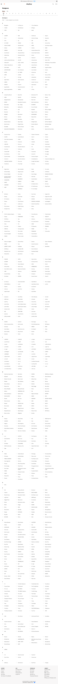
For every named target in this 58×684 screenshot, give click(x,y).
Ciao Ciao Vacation (21, 158)
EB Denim (6, 194)
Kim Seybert (33, 329)
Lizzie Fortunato (48, 339)
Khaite (19, 333)
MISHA (32, 405)
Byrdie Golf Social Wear (49, 129)
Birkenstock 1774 (34, 94)
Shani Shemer (20, 522)
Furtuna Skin (47, 231)
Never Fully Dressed (21, 425)
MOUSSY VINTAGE (48, 398)
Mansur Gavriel (7, 400)
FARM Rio (6, 228)
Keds (19, 326)
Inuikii (19, 284)
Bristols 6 (47, 99)
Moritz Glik (47, 391)
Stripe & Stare (47, 539)
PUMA (46, 476)
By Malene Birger (48, 124)
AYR (46, 82)
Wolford (46, 639)
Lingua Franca (34, 356)
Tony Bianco (47, 583)
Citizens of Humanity (35, 134)
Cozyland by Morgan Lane (49, 158)
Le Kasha (19, 349)
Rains (5, 507)
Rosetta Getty (47, 502)
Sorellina (33, 546)
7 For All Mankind (34, 25)
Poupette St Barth (34, 470)
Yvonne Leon (33, 657)
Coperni (46, 134)
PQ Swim (33, 473)
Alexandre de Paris (21, 55)
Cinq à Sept (20, 163)
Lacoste (5, 344)
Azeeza (46, 84)
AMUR (32, 45)
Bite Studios (33, 97)
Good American (21, 251)
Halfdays (6, 264)
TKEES (32, 605)
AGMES (5, 82)
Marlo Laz (20, 383)
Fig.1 (18, 219)
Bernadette (20, 119)
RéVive (19, 514)
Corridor (46, 139)
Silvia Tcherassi (21, 549)
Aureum (46, 69)
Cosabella (47, 141)
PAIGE (5, 453)
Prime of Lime (47, 456)
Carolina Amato (7, 156)
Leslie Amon (20, 366)
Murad (46, 405)
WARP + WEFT (20, 641)
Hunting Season (48, 273)
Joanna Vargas (34, 306)
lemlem (19, 358)
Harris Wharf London (8, 268)
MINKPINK (33, 398)
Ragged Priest (6, 499)
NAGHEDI (6, 421)
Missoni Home (34, 410)
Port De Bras (33, 463)
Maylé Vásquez (20, 410)
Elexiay (5, 201)
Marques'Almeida (21, 388)
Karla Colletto (6, 331)
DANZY (5, 182)
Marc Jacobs (6, 405)
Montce (46, 381)
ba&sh (5, 97)
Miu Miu (32, 413)
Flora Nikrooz (20, 233)
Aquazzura (47, 38)
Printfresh (47, 458)
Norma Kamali (47, 423)
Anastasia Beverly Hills (35, 50)
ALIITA (19, 67)
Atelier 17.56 (47, 60)
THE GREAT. (20, 588)
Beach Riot (20, 94)
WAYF (19, 644)
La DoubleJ (6, 346)
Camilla (5, 141)
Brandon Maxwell (34, 124)
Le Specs (33, 339)
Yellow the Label (21, 654)
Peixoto (5, 478)
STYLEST (46, 549)
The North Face (20, 605)
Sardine (5, 549)
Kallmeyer (6, 326)
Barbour (5, 116)
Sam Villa (6, 544)
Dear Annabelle (20, 169)
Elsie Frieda (20, 196)
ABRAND (6, 50)
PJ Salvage (33, 453)
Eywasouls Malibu (48, 203)
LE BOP (19, 341)
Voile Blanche (47, 621)
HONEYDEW (33, 271)
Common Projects (34, 156)
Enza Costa (33, 194)
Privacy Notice (25, 682)
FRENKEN (47, 226)
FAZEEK (5, 236)
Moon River (47, 388)
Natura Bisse (20, 418)
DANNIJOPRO (6, 179)
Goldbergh (20, 246)
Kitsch (32, 333)
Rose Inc (46, 499)
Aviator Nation (47, 77)
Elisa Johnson (6, 206)
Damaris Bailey (7, 171)
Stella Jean (33, 578)
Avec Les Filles (47, 74)
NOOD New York (48, 418)
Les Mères (20, 368)
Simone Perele (20, 554)
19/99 (5, 30)
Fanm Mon (6, 226)
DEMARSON (20, 178)
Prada (32, 475)
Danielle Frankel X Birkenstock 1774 (7, 177)
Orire (32, 448)
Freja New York (47, 223)
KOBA (46, 326)
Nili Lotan (33, 423)
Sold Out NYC (33, 529)
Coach (32, 149)
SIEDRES (19, 541)
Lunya (46, 358)
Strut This (47, 541)
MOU (46, 396)
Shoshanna (20, 532)
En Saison (20, 208)
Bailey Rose (6, 107)
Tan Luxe (6, 588)
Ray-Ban (5, 514)
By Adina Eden (47, 119)
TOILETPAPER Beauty (35, 608)
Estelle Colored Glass (35, 203)
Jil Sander (33, 299)
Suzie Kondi (47, 568)
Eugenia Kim (47, 194)
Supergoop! (47, 561)
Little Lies (33, 368)
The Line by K (20, 596)
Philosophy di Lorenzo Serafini (22, 469)
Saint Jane (6, 529)
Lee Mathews (20, 344)
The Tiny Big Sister (34, 586)
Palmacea (6, 456)
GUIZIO (46, 243)
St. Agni (32, 563)
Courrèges (47, 151)
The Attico (6, 608)
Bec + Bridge (20, 104)
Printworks (47, 461)
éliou (5, 203)
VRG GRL (46, 626)
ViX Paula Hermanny (35, 631)
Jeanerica (6, 313)
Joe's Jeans (33, 311)
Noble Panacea (34, 428)
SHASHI (19, 524)
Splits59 (32, 556)
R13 (5, 490)
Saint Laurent (6, 532)
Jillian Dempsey (34, 296)
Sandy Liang (6, 546)
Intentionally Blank (21, 281)
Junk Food (47, 304)
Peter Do (19, 461)
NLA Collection (34, 425)
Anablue (32, 47)
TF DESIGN (6, 605)
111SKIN (5, 27)
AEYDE (5, 72)
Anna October (33, 69)
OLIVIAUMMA (20, 443)
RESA (19, 507)
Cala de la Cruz (7, 134)
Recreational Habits (21, 494)
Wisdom (46, 636)
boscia (32, 119)
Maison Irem (6, 386)
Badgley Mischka (7, 99)
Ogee (5, 448)
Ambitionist (33, 35)
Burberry (46, 111)
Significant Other (21, 546)
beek (19, 109)
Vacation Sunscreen (7, 621)
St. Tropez (33, 566)
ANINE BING (33, 67)
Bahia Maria (6, 104)
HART (5, 271)
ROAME (32, 504)
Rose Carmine (47, 497)
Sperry (32, 551)
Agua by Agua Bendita (8, 89)
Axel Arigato (47, 79)
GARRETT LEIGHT (7, 246)
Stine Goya (47, 534)
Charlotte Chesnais (21, 146)
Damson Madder (7, 174)
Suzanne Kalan (47, 566)
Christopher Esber (21, 156)
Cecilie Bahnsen (21, 136)
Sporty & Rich (33, 558)
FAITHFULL (6, 219)
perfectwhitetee (20, 456)
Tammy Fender (7, 586)
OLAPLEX (19, 436)
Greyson (32, 246)
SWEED (46, 573)
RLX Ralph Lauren (34, 494)
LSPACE (46, 351)
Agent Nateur (6, 79)
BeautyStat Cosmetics (22, 102)
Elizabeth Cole (7, 208)
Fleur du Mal (20, 231)
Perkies (19, 458)
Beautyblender (20, 99)
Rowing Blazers (48, 509)
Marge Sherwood (7, 410)
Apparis (46, 35)
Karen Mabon (6, 329)
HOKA (32, 264)
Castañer (19, 134)
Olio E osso (20, 438)
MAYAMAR (20, 405)
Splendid (33, 554)
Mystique (46, 408)
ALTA (19, 82)
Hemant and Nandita (21, 268)
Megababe (20, 413)
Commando (33, 151)
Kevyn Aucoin (20, 331)
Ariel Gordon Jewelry (48, 45)
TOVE (46, 591)
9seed (32, 30)
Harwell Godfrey (7, 273)
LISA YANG (33, 366)
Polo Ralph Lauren (34, 458)
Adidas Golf (6, 62)
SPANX (32, 549)
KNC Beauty (47, 324)
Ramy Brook (6, 509)
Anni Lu (32, 74)
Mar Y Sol (19, 398)
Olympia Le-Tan (21, 445)
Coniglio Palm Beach (35, 161)
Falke (5, 223)
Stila (46, 529)
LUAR (46, 354)
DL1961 (32, 171)
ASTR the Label (48, 57)
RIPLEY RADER (34, 492)
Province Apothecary (49, 471)
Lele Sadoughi (20, 351)
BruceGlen (47, 104)
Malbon (5, 391)
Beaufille (19, 97)
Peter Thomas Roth (21, 463)
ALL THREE (20, 72)
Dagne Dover (6, 169)
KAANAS (5, 321)
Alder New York (20, 45)
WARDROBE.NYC (21, 639)
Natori (5, 430)
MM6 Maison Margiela (49, 374)
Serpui (5, 571)
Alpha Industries (21, 79)
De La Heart (20, 174)
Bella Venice (20, 114)
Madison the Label (7, 378)
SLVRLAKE (33, 527)
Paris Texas (6, 468)
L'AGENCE (6, 339)
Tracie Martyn (47, 593)
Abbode (5, 47)
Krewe (46, 329)
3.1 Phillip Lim (20, 25)
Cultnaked (47, 163)
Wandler (19, 636)
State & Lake (33, 571)
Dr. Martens (47, 171)
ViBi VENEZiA (20, 631)
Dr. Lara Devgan (34, 188)
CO (32, 146)
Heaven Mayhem (21, 264)
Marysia (19, 396)
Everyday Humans (48, 198)
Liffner (32, 351)
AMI (32, 40)
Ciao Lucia (20, 161)
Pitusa (19, 476)
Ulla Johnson (20, 616)
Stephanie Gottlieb (48, 527)
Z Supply (46, 662)
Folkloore (33, 219)
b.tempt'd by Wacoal (8, 94)
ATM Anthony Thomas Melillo (50, 62)
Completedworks (34, 158)
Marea (5, 408)
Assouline (47, 55)
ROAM (32, 502)
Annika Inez (33, 72)
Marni (19, 386)
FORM (32, 223)
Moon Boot (47, 386)
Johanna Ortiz (33, 313)
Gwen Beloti (47, 246)
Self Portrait (6, 566)
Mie (32, 391)
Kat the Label (20, 324)
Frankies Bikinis (34, 236)
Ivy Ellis (46, 284)
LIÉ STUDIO (33, 349)
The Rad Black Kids (35, 583)
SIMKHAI (19, 551)
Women (3, 11)
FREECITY (47, 216)
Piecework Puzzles (21, 471)
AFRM (5, 74)
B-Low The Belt (34, 107)
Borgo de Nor (33, 116)
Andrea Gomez (34, 60)
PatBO (5, 473)
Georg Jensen (6, 253)
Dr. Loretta (47, 169)
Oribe (32, 443)
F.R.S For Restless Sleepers (9, 214)
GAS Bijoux (6, 248)
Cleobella (33, 141)
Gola (19, 243)
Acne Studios (6, 52)
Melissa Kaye (33, 378)
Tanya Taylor (6, 596)
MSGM (46, 400)
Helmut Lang (20, 266)
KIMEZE (32, 326)
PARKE (5, 470)
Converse (33, 163)
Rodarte (32, 509)
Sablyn (5, 524)
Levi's (32, 346)
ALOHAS (19, 74)
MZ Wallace (47, 410)
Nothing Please (48, 425)
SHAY (19, 527)
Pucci (46, 474)
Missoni (32, 408)
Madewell (6, 376)
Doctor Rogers (34, 174)
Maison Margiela (7, 388)
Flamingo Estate (21, 228)
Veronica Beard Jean (21, 626)
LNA (46, 341)
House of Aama (34, 276)
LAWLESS (20, 339)
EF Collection (6, 198)
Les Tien (32, 341)
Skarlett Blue (20, 566)
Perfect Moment (21, 453)
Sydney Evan (47, 576)
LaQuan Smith (7, 356)
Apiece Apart (33, 84)
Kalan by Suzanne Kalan (8, 324)
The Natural (20, 603)
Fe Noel (19, 214)
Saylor (5, 556)
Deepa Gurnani (20, 171)
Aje (18, 40)
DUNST (46, 181)
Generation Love (7, 251)
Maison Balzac (7, 383)
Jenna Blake (20, 296)
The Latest (20, 593)
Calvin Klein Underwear (8, 139)
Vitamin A (33, 628)
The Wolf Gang (34, 591)
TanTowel (6, 593)
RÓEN (32, 514)
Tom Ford (33, 610)
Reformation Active (21, 502)
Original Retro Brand (35, 445)
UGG (5, 616)
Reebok (19, 497)
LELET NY (20, 354)
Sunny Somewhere (48, 558)
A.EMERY (6, 35)
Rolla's (46, 492)
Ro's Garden (33, 499)
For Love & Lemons (34, 221)
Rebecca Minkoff (21, 490)
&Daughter (6, 25)
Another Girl (33, 79)
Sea (5, 561)
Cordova (46, 136)
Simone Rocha (20, 556)
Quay (5, 484)
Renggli (19, 504)
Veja (5, 631)
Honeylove (33, 273)
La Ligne (5, 349)
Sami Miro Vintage (7, 541)
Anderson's (33, 57)
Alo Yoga (19, 77)
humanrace (47, 266)
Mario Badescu (20, 381)
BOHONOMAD (34, 114)
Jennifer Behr (20, 299)
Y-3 (5, 654)
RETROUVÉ (20, 512)
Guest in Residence (48, 241)
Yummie (19, 657)
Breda (32, 126)
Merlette (32, 383)
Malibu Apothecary (7, 393)
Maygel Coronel (21, 408)
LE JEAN (19, 346)
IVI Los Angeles (48, 281)
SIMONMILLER (20, 561)
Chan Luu (19, 144)
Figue (19, 221)
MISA (32, 400)
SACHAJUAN (6, 527)
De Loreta (19, 176)
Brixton (46, 102)
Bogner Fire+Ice (34, 111)
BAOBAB (5, 114)
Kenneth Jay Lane (21, 329)
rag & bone (6, 497)
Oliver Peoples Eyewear (22, 441)
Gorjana (32, 241)
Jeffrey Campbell (7, 316)
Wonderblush (47, 641)
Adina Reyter (6, 67)
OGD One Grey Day (7, 445)
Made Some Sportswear (8, 374)
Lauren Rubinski (7, 366)
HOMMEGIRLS (34, 266)
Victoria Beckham (34, 621)
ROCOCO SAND (34, 507)
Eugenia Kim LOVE (48, 196)
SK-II (19, 568)
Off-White (6, 443)
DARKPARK (6, 184)
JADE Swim (6, 299)
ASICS (46, 50)
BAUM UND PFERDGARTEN (9, 129)
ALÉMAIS (19, 47)
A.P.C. (5, 40)
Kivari (46, 321)
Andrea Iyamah (34, 62)
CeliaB (19, 139)
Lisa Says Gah (34, 363)
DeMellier (19, 181)
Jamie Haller (6, 306)
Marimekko (20, 374)
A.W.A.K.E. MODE (7, 45)
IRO (18, 291)
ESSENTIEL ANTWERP (35, 201)
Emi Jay (19, 198)
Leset (19, 363)
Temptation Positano (8, 598)
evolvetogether (47, 201)
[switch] (2, 25)
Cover (46, 156)
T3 (4, 583)
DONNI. (32, 181)
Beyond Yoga (20, 121)
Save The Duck (7, 554)
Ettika (32, 208)
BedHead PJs (20, 107)
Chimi (19, 151)
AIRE (19, 35)
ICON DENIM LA (7, 284)
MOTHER (46, 393)
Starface (33, 568)
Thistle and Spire (34, 596)
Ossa (46, 438)
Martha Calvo (20, 393)
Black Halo (33, 99)
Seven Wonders (7, 578)
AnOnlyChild (33, 77)
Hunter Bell (47, 268)
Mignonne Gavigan (34, 393)
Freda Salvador (48, 214)
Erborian (33, 196)
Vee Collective (6, 628)
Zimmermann (20, 662)
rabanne (5, 492)
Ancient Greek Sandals (35, 52)
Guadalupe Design (34, 251)
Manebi (5, 398)
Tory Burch (47, 588)
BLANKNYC (33, 104)
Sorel (32, 544)
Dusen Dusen (47, 186)
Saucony (5, 551)
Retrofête (19, 509)
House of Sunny (48, 261)
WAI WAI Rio (6, 639)
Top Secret (47, 586)
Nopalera (46, 421)
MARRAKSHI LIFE (21, 391)
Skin (19, 571)
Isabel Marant (33, 281)
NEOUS (19, 421)
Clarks (32, 139)
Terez (5, 603)
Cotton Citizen (47, 146)
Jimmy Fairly (33, 301)
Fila (18, 223)
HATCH (19, 259)
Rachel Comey (7, 494)
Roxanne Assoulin (48, 512)
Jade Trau (6, 301)
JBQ (5, 311)
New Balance (20, 428)
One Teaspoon (34, 436)
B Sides (46, 107)
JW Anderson (47, 306)
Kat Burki (19, 321)
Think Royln (33, 593)
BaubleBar (6, 126)
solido (32, 534)
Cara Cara (6, 149)
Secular (5, 563)
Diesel (32, 169)
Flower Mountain (34, 214)
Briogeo (46, 97)
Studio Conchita (48, 546)
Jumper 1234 (47, 301)
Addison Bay (6, 55)
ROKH (46, 490)
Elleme (19, 194)
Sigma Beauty (20, 544)
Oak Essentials (7, 438)
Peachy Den (6, 475)
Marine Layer (20, 378)
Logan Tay (47, 346)
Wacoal (5, 636)
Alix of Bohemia (21, 69)
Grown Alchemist (34, 248)
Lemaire (19, 356)
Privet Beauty (47, 463)
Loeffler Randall (48, 344)
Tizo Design (33, 603)
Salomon (6, 534)
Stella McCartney (48, 522)
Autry (46, 72)
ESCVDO (33, 198)
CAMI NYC (6, 144)
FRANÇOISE (33, 231)
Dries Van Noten (48, 178)
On (18, 448)
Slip (32, 524)
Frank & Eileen (34, 233)
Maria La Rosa (7, 413)
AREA (46, 40)
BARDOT (5, 119)
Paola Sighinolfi (7, 461)
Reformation (20, 499)
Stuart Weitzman (48, 544)
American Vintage (34, 38)
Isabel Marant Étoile (35, 284)
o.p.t (5, 436)
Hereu (19, 273)
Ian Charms (6, 281)
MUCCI (46, 403)
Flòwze (32, 216)
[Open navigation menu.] (1, 4)
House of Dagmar (48, 259)
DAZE (5, 187)
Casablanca (6, 163)
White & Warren (34, 642)
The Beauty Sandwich (8, 610)
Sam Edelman (6, 539)
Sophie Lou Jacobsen (35, 541)
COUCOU (46, 149)
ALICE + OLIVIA (21, 62)
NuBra (46, 430)
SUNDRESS (47, 554)
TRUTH (46, 603)
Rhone (19, 516)
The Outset (20, 610)
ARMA (46, 47)
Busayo (46, 114)
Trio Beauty (47, 596)
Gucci (32, 253)
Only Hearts (33, 441)
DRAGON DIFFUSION (49, 174)
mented (32, 381)
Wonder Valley (47, 644)
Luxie (46, 366)
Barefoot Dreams (7, 121)
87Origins (33, 27)
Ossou (46, 441)
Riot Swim (33, 490)
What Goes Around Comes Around (36, 640)
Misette (32, 403)
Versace (19, 628)
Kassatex (6, 333)
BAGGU (5, 102)
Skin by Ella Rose (21, 573)
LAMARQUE (6, 354)
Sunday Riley (47, 551)
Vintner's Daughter (34, 626)
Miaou (32, 388)
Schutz (5, 558)
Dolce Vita (33, 176)
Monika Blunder (48, 376)
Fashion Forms (7, 231)
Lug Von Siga (47, 356)
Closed (32, 144)
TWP (46, 610)
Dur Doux (46, 183)
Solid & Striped (34, 532)
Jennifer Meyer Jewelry (22, 304)
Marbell (5, 403)
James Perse (6, 304)
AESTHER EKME (7, 69)
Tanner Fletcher (7, 591)
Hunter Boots (47, 271)
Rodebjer (33, 512)
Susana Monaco (48, 563)
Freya (46, 228)
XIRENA (5, 649)
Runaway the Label (48, 516)
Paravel (5, 463)
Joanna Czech (33, 304)
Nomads (32, 430)
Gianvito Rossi (20, 241)
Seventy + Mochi (7, 576)
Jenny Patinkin (20, 313)
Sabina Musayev (7, 522)
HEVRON (19, 276)
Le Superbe (33, 344)
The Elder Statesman (21, 583)
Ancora (32, 55)
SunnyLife (47, 556)
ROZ (46, 514)
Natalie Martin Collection (8, 428)
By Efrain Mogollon (48, 121)
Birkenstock (20, 129)
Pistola (19, 474)
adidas (5, 57)
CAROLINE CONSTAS (8, 161)
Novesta (46, 428)
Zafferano (6, 662)
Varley (5, 626)
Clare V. (32, 136)
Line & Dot (33, 354)
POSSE (32, 468)
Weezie (32, 636)
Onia (32, 438)
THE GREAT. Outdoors (22, 591)
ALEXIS (19, 57)
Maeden (5, 381)
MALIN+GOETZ (7, 396)
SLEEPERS (33, 522)
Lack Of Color (6, 341)
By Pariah (47, 126)
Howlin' (46, 264)
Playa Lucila (33, 456)
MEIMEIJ (33, 374)
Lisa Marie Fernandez (35, 361)
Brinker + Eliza (47, 94)
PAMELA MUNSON (7, 458)
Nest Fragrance (20, 423)
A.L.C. (5, 38)
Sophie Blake (33, 539)
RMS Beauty (33, 497)
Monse (46, 378)
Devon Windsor (20, 186)
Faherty (5, 216)
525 (18, 30)
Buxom (46, 116)
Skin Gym (19, 576)
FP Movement (33, 226)
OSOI (46, 436)
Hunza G (46, 276)
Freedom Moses (48, 219)
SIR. (18, 563)
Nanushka (6, 425)
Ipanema (19, 286)
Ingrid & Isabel (7, 291)
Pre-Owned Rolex (48, 453)
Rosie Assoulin (47, 504)
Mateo (19, 400)
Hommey (33, 268)
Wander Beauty (7, 644)
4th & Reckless (20, 27)
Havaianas (20, 261)
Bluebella (33, 109)
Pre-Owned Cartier (34, 478)
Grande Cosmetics (34, 243)
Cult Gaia (47, 161)
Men (7, 11)
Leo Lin (19, 361)
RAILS (5, 504)
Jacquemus (6, 296)
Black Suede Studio (35, 102)
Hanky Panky (6, 266)
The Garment (20, 586)
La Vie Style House (7, 368)
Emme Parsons (20, 201)
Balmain (5, 109)
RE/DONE (6, 516)
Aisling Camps (20, 38)
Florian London (20, 236)
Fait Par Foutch (7, 221)
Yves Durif (33, 654)
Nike (32, 421)
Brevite (32, 129)
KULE (46, 331)
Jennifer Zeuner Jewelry (22, 306)
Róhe (32, 516)
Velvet (19, 621)
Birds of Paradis (21, 126)
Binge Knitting (20, 124)
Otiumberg (47, 443)
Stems (46, 524)
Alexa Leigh (20, 50)
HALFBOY (6, 261)
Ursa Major (47, 616)
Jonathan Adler (34, 316)
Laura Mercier (6, 363)
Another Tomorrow (34, 82)
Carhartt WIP (6, 151)
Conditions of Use (30, 682)
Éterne (32, 206)
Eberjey (5, 196)
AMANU (19, 89)
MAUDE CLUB (20, 403)
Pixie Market (20, 479)
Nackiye (5, 418)
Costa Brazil (47, 144)
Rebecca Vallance (21, 492)
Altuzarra (19, 84)
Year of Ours (6, 657)
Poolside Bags (34, 461)
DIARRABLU (20, 188)
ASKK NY (46, 52)
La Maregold (6, 351)
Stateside (33, 573)
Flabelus (19, 226)
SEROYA (5, 568)
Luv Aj (46, 361)
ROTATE (46, 507)
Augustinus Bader (48, 67)
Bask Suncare (6, 124)
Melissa (32, 376)
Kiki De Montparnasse (35, 324)
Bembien (19, 116)
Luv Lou (46, 363)
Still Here (46, 532)
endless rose (20, 203)
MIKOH (32, 396)
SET (5, 573)
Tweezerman (47, 608)
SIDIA (19, 539)
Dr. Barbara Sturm (34, 183)
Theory (19, 608)
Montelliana (47, 383)
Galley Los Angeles (7, 241)
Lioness (32, 358)
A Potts (32, 89)
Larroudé (6, 358)
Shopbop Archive (21, 529)
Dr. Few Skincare (34, 186)
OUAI (46, 445)
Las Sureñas (6, 361)
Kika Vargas (33, 321)
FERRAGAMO (20, 216)
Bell (18, 111)
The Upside (33, 588)
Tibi (32, 598)
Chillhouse (20, 149)
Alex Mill (19, 60)
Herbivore (19, 271)
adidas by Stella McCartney (9, 60)
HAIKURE (6, 259)
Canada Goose (7, 146)
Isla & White (33, 291)
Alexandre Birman (21, 52)
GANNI (5, 243)
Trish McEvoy (47, 598)
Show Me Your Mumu (22, 534)
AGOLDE (6, 84)
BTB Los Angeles (48, 109)
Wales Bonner (6, 641)
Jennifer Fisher (20, 301)
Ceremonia (20, 141)
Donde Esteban (34, 178)
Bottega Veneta (34, 121)
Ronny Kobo (47, 494)
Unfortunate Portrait (35, 616)
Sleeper (19, 578)
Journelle (46, 296)
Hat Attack (6, 276)
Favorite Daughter (7, 233)
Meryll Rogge (33, 386)
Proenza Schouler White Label (49, 469)
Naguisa (5, 423)
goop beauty (20, 253)
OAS (5, 441)
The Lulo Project (21, 598)
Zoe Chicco (33, 662)
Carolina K (6, 158)
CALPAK (5, 136)
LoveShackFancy (48, 349)
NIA (32, 418)
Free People (47, 221)
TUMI (46, 605)
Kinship (32, 331)
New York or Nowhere (22, 430)
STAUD (32, 576)
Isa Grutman (33, 286)
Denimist (19, 183)
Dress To (46, 176)
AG (4, 77)
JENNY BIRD (20, 311)
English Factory (21, 206)
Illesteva (5, 286)
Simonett (19, 558)
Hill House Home (34, 261)
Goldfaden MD (20, 248)
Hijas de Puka (34, 259)
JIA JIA (19, 316)
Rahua (5, 502)
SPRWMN (33, 561)
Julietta (46, 299)
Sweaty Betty (47, 571)
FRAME (32, 228)
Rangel (5, 512)
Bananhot (6, 111)
